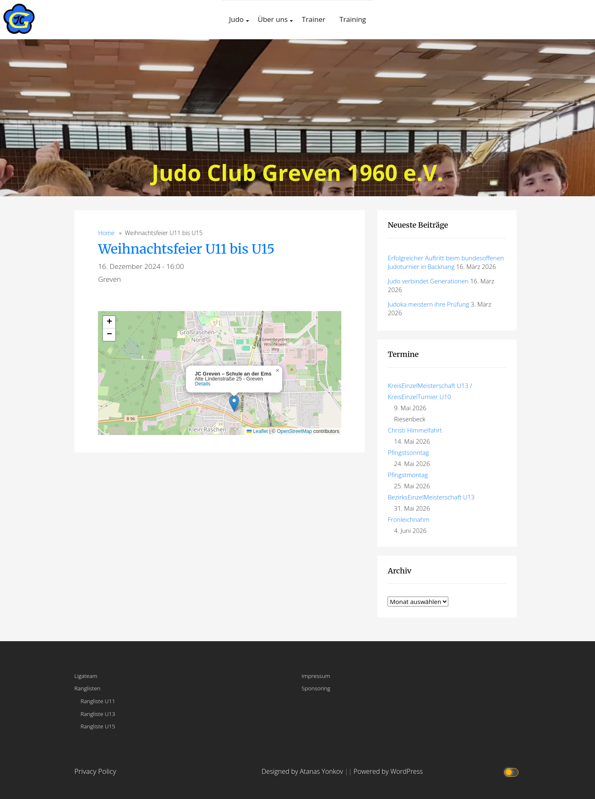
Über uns (273, 19)
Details (202, 384)
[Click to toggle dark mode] (512, 771)
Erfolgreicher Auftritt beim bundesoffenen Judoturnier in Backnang (446, 262)
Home (106, 233)
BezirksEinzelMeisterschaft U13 (431, 497)
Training (352, 19)
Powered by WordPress (388, 771)
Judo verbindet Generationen (428, 281)
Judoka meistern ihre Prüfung (428, 304)
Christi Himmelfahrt (415, 430)
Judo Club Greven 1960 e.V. (297, 172)
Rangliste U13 (98, 714)
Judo (236, 19)
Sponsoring (316, 688)
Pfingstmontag (408, 475)
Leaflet (257, 431)
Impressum (316, 676)
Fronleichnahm (408, 519)
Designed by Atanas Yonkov (303, 771)
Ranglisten (87, 688)
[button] (234, 403)
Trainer (313, 19)
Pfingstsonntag (408, 452)
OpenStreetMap (294, 431)
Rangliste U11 (98, 701)
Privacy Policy (95, 771)
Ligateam (86, 676)
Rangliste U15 (98, 726)
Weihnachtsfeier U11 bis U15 (186, 249)
